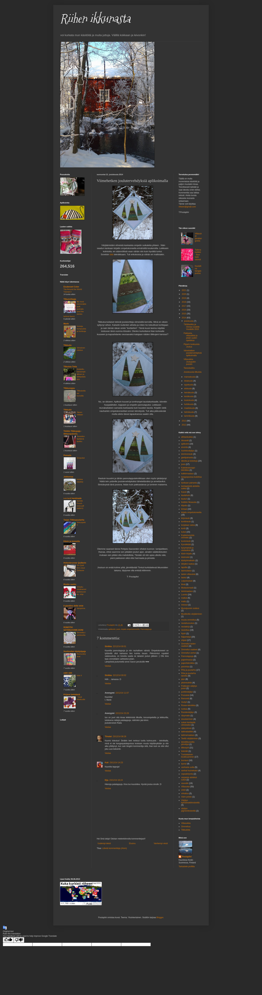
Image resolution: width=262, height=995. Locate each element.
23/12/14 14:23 (116, 762)
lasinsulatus (186, 571)
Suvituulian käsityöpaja (74, 651)
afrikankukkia (187, 437)
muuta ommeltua (188, 620)
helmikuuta (189, 412)
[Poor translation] (19, 940)
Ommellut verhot (188, 653)
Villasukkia (185, 823)
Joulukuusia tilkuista (193, 372)
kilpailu (184, 505)
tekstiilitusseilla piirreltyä (187, 743)
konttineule (186, 521)
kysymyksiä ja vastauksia (187, 549)
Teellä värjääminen (189, 738)
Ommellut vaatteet (189, 649)
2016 (184, 310)
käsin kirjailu (186, 553)
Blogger (160, 917)
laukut (183, 577)
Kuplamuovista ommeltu (187, 536)
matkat (184, 598)
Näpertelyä (186, 637)
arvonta (184, 447)
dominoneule (187, 454)
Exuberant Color (71, 287)
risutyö (184, 702)
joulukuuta (189, 321)
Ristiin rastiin (69, 584)
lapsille (184, 567)
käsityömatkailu (188, 560)
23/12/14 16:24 (116, 780)
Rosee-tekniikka (188, 705)
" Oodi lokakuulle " (81, 699)
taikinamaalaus (187, 735)
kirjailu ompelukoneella (130, 629)
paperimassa (187, 660)
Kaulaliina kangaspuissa (198, 269)
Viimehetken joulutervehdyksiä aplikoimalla (193, 353)
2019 (184, 298)
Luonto (184, 594)
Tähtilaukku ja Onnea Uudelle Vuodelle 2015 (192, 326)
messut (184, 605)
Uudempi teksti (104, 843)
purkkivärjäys (187, 692)
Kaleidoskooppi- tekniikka (188, 469)
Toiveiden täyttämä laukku (81, 438)
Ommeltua (185, 826)
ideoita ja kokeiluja (189, 461)
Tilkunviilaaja (69, 299)
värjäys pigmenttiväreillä (188, 809)
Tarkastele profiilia (187, 866)
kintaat (184, 509)
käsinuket (185, 557)
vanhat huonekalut (189, 770)
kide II (79, 675)
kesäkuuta (189, 396)
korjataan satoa (188, 525)
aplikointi (111, 629)
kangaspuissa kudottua (191, 477)
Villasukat (185, 786)
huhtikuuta (189, 404)
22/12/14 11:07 (122, 693)
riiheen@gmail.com (187, 207)
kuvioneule (186, 541)
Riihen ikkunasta (95, 18)
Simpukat (81, 458)
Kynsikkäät (186, 544)
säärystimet (186, 728)
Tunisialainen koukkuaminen (187, 755)
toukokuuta (189, 400)
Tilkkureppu (69, 388)
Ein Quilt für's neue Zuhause (81, 567)
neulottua (185, 630)
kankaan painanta (189, 483)
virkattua (185, 793)
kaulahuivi (185, 495)
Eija (106, 780)
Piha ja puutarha (188, 670)
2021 (184, 290)
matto (183, 601)
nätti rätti (67, 673)
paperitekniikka (187, 663)
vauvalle (184, 783)
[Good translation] (8, 940)
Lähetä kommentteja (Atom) (114, 848)
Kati (107, 762)
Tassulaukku (189, 368)
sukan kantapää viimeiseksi (188, 723)
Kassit (184, 492)
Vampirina (81, 608)
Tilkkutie (67, 345)
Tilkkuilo (67, 410)
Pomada (67, 455)
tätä (111, 254)
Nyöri (183, 633)
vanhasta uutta (187, 767)
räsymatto (185, 715)
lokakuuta (188, 381)
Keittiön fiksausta (188, 502)
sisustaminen (187, 719)
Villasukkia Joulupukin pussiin (190, 361)
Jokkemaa (68, 477)
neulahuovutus (187, 623)
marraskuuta (190, 377)
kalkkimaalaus (187, 473)
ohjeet (184, 640)
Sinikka (108, 646)
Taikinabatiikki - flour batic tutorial (198, 255)
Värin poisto (186, 797)
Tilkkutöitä (185, 830)
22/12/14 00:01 (119, 646)
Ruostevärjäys (187, 712)
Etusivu (132, 843)
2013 (184, 421)
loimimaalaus (187, 591)
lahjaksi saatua (187, 564)
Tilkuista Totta (70, 366)
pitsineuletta (186, 682)
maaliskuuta (189, 408)
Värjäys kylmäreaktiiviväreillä (190, 801)
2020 (184, 294)
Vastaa (108, 666)
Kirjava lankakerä (71, 694)
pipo (183, 679)
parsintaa (185, 666)
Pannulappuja (146, 629)
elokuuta (188, 388)
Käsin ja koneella (71, 541)
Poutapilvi (186, 856)
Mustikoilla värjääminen (191, 614)
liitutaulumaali (187, 588)
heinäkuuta (189, 392)
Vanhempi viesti (161, 843)
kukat (183, 532)
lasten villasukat (188, 574)
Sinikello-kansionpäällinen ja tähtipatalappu (81, 374)
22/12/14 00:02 (119, 675)
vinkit (183, 790)
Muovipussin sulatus (190, 608)
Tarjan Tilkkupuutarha (73, 520)
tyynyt (183, 764)
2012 (184, 425)
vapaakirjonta (187, 774)
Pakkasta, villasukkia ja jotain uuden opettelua (190, 337)
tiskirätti (184, 751)
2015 (184, 314)
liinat (183, 584)
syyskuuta (189, 385)
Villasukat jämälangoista (198, 237)
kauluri (184, 499)
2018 (184, 302)
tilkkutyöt (185, 748)
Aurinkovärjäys (187, 451)
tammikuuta (189, 416)
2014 (184, 318)
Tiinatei (108, 736)
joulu (118, 629)
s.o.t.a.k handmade (72, 498)
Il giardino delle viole (73, 606)
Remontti (185, 698)
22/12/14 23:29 (122, 713)
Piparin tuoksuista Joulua (192, 345)
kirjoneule (185, 518)
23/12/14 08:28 (119, 736)
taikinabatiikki (187, 731)
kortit (183, 528)
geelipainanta (187, 457)
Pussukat (185, 695)
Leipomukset (186, 581)
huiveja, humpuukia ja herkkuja (81, 328)
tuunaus (184, 760)
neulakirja (185, 627)
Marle (66, 324)
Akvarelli (185, 440)
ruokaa (184, 709)
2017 (184, 306)
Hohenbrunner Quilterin (74, 563)
